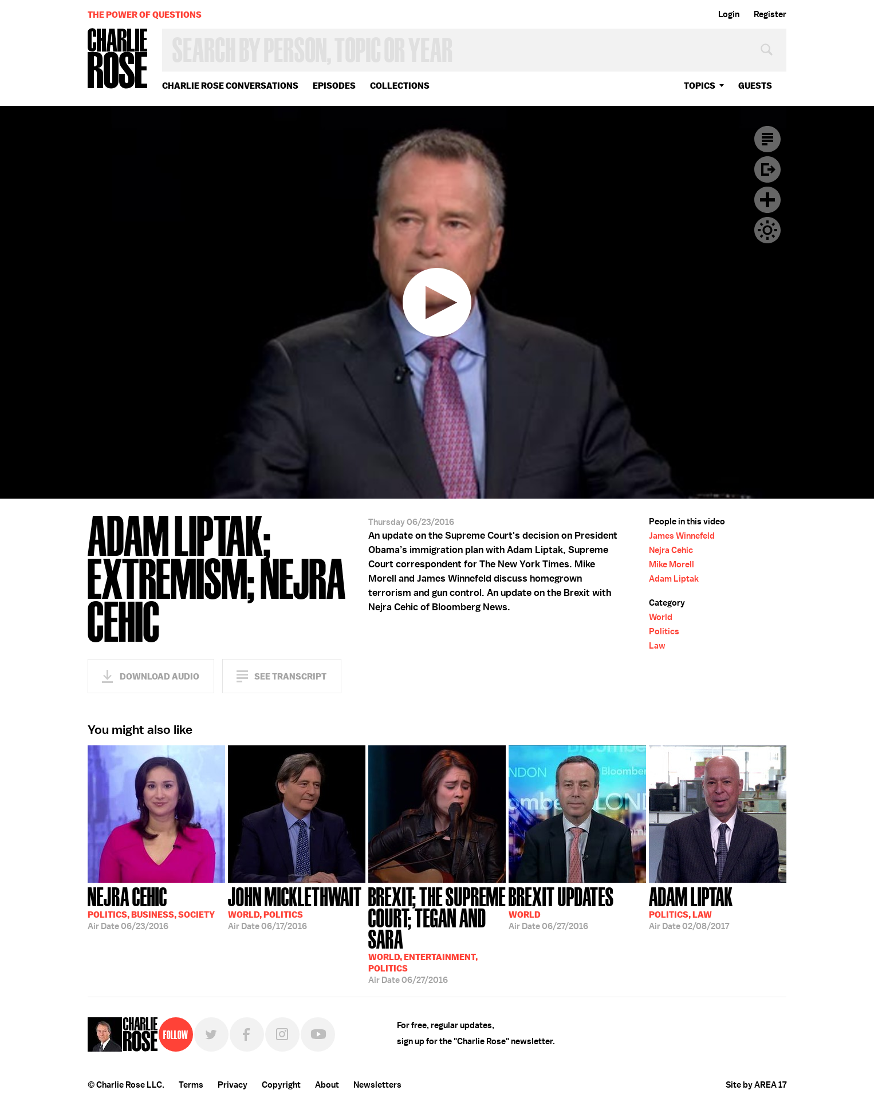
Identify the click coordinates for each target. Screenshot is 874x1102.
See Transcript (290, 676)
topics (699, 85)
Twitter (211, 1034)
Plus (767, 200)
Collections (400, 85)
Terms (191, 1085)
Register (770, 14)
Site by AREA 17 (756, 1085)
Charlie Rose (118, 59)
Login (728, 14)
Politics (664, 631)
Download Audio (159, 676)
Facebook (247, 1034)
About (327, 1085)
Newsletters (377, 1085)
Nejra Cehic (671, 550)
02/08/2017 (691, 907)
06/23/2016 (151, 907)
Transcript (767, 139)
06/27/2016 (437, 934)
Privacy (232, 1085)
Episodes (334, 85)
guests (755, 85)
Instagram (282, 1034)
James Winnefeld (682, 536)
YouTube (318, 1034)
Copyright (281, 1085)
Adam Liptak (674, 578)
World (660, 617)
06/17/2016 (295, 907)
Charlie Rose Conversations (230, 85)
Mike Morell (671, 564)
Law (657, 645)
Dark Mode (767, 230)
